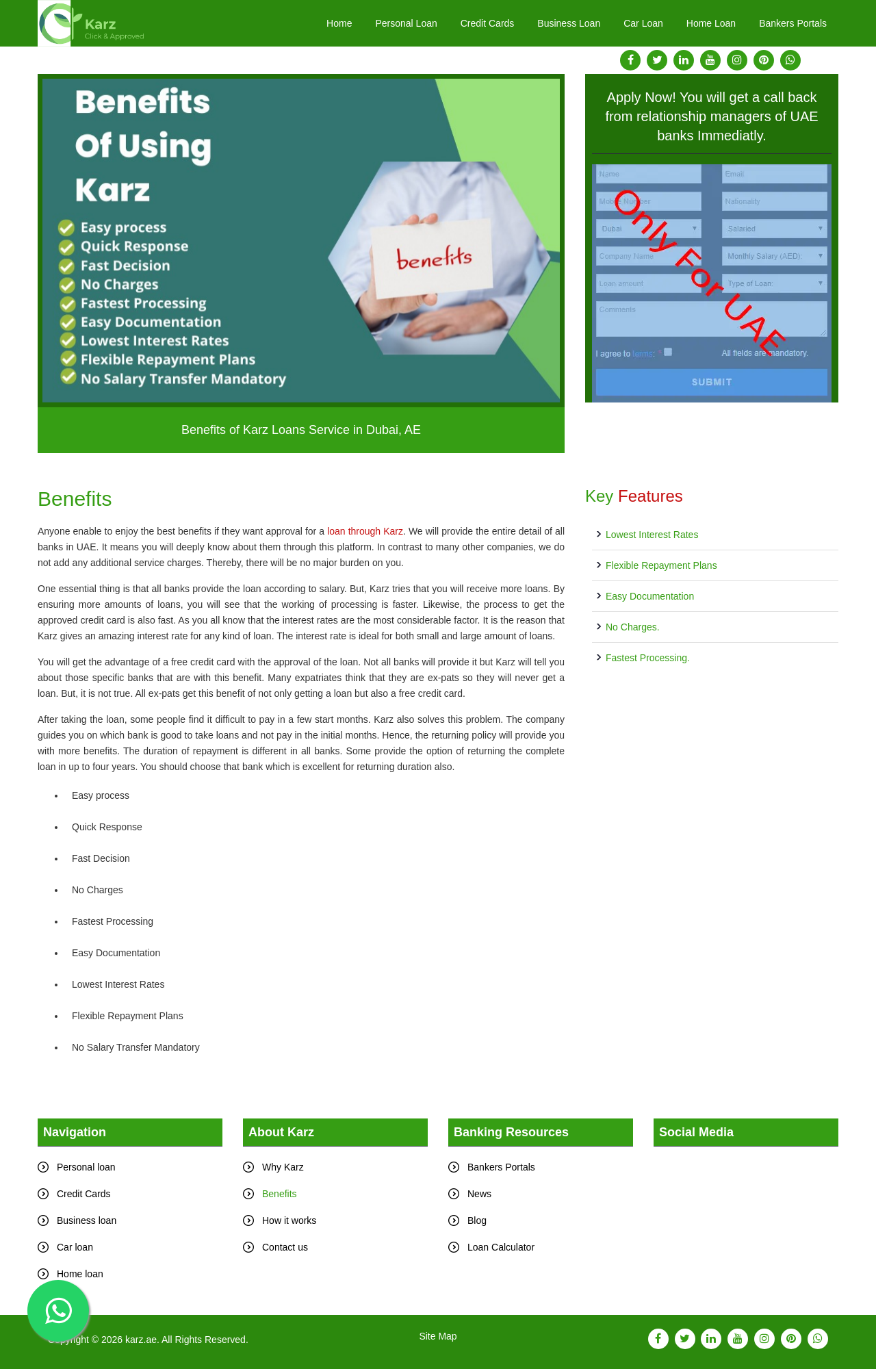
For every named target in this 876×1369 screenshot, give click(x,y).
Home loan (80, 1273)
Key (634, 496)
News (479, 1193)
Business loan (86, 1220)
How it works (289, 1220)
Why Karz (283, 1167)
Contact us (285, 1247)
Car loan (75, 1247)
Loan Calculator (500, 1247)
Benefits (279, 1193)
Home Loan (711, 23)
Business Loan (568, 23)
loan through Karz (365, 531)
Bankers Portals (793, 23)
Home (339, 23)
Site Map (437, 1336)
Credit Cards (488, 23)
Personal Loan (406, 23)
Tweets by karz (685, 1154)
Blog (477, 1220)
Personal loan (86, 1167)
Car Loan (643, 23)
